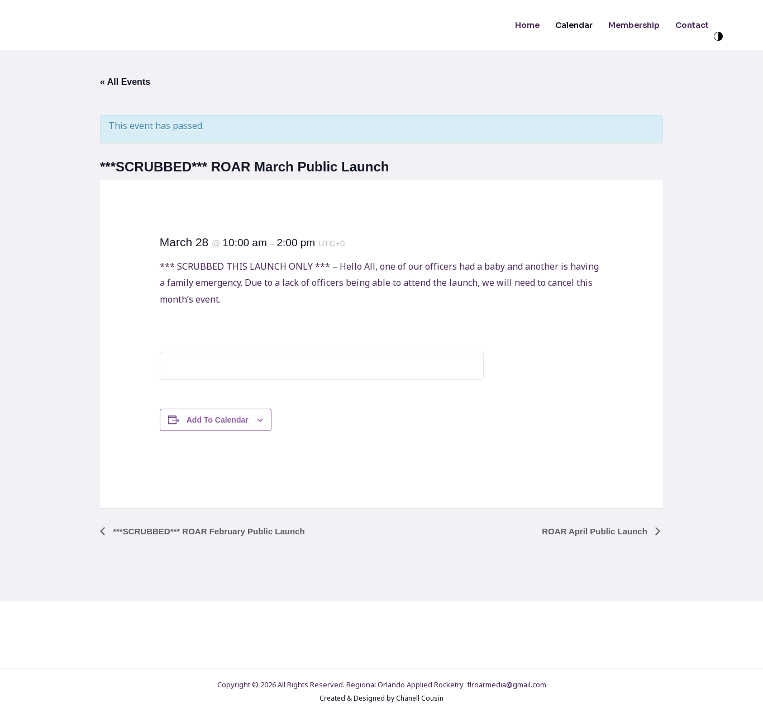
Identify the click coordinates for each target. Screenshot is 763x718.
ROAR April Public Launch (596, 531)
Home (527, 25)
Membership (634, 25)
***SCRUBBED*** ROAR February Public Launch (208, 531)
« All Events (125, 82)
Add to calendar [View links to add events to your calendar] (218, 419)
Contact (692, 25)
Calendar (574, 25)
